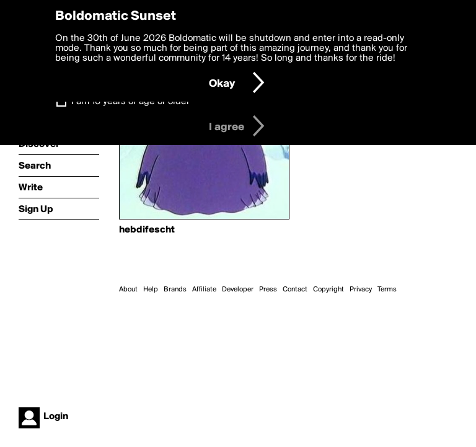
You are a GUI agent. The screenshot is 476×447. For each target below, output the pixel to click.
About (128, 289)
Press (268, 289)
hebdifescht (147, 230)
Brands (175, 289)
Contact (295, 289)
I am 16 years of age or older (130, 102)
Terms (387, 289)
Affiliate (204, 289)
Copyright (328, 289)
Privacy (361, 289)
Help (150, 289)
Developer (237, 289)
